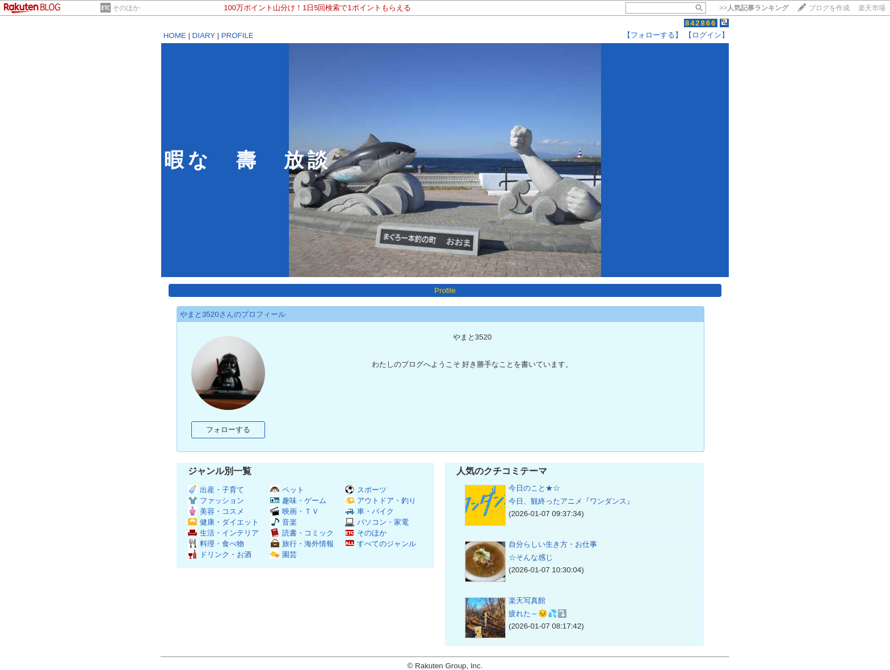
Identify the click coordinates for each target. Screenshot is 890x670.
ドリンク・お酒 (219, 554)
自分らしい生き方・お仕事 (553, 544)
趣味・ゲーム (298, 500)
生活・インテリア (223, 533)
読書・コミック (302, 533)
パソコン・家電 (377, 522)
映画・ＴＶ (294, 511)
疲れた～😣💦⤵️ (538, 613)
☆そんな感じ (531, 557)
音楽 (283, 522)
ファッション (216, 500)
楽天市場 (871, 8)
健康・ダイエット (223, 522)
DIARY (203, 35)
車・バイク (369, 511)
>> (753, 8)
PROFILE (237, 35)
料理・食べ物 (216, 543)
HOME (174, 35)
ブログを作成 (829, 8)
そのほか (126, 8)
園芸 (283, 554)
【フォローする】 (652, 35)
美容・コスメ (216, 511)
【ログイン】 (707, 35)
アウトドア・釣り (380, 500)
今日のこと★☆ (534, 488)
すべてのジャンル (380, 543)
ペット (287, 489)
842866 (700, 23)
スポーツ (366, 489)
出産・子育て (216, 489)
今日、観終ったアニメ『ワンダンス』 (571, 501)
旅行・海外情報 (302, 543)
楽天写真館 (527, 600)
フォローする (228, 429)
